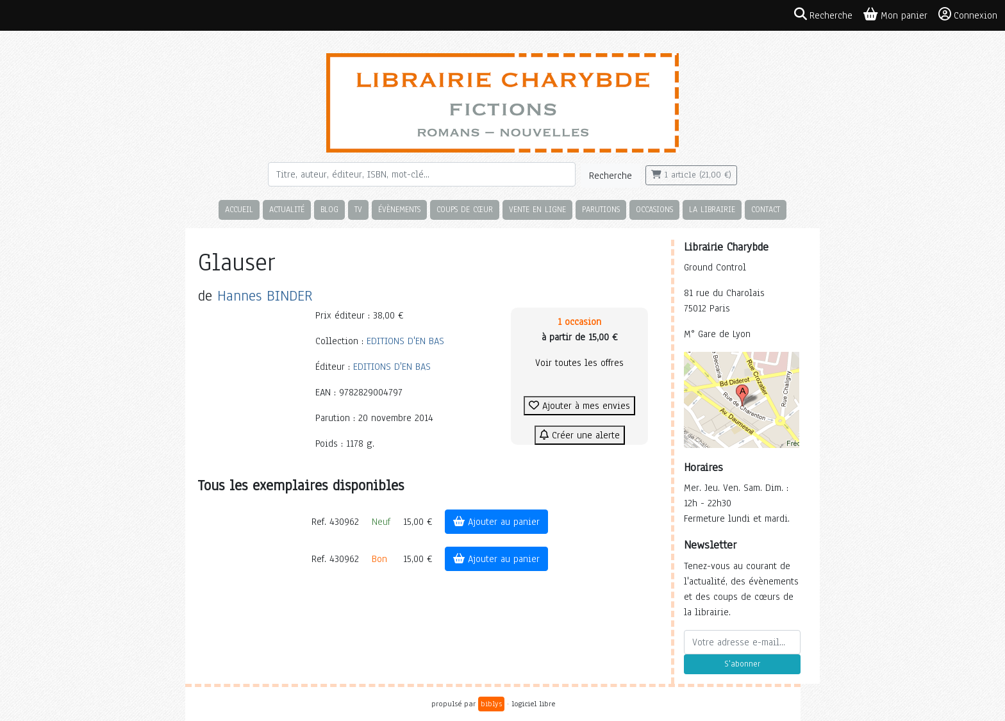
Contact (765, 209)
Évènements (399, 209)
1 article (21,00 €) (691, 175)
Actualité (286, 209)
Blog (329, 209)
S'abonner (742, 664)
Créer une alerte (580, 435)
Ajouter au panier (496, 521)
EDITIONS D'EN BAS (405, 341)
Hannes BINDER (265, 296)
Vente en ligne (537, 209)
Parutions (601, 209)
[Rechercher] (422, 174)
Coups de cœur (464, 209)
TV (358, 209)
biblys (491, 704)
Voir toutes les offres (579, 362)
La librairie (712, 209)
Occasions (654, 209)
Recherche (610, 175)
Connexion (967, 15)
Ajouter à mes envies (579, 405)
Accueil (239, 209)
